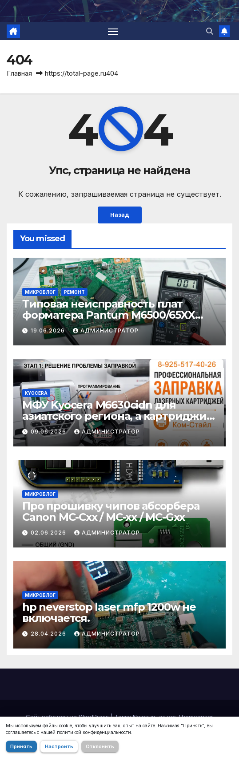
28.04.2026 (49, 633)
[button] (209, 31)
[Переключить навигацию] (113, 31)
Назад (119, 214)
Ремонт (74, 292)
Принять (21, 746)
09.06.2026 (49, 431)
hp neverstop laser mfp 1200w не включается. (109, 612)
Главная (19, 73)
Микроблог (40, 292)
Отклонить (100, 746)
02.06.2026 (49, 532)
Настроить (59, 746)
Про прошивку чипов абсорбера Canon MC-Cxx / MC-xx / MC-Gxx (110, 511)
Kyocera (36, 393)
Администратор (106, 330)
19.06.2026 (49, 330)
